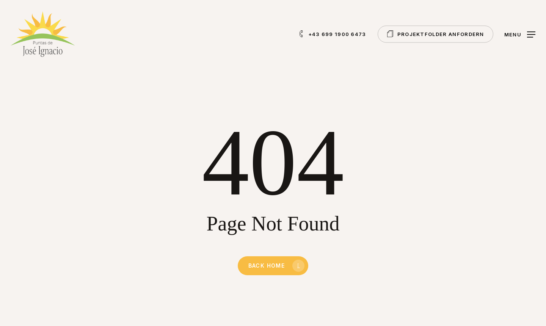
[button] (519, 34)
